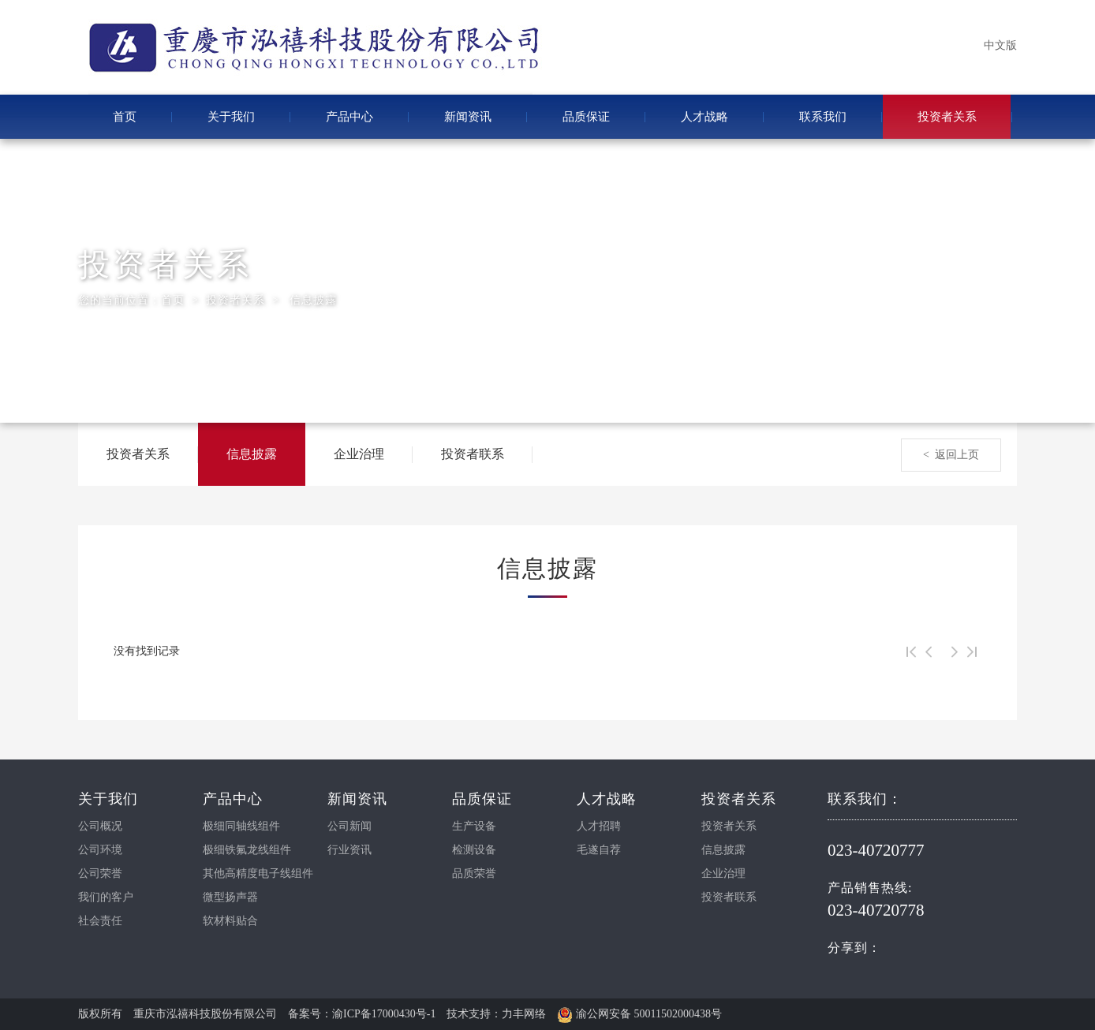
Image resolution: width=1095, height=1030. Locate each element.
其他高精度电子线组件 (258, 873)
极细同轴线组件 (241, 826)
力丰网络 (524, 1014)
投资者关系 (947, 116)
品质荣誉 (474, 873)
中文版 (1000, 45)
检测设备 (474, 850)
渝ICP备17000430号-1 (383, 1014)
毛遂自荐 (599, 850)
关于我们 (231, 116)
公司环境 (100, 850)
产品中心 (349, 116)
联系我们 (822, 116)
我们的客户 (105, 897)
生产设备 (474, 826)
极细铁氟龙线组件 (247, 850)
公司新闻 (349, 826)
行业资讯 (349, 850)
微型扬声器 (230, 897)
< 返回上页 (951, 455)
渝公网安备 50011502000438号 (639, 1014)
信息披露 (313, 300)
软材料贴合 (230, 921)
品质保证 (586, 116)
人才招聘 (599, 826)
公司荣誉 (100, 873)
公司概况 (100, 826)
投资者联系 (472, 454)
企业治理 (359, 454)
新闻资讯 (467, 116)
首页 (124, 116)
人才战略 (704, 116)
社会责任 (100, 921)
